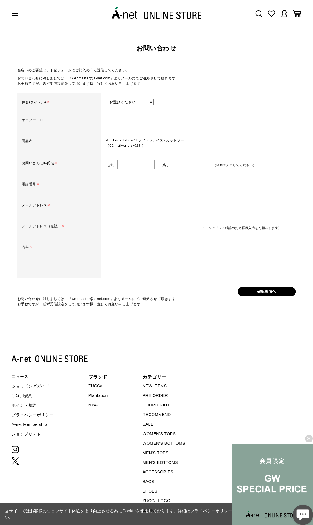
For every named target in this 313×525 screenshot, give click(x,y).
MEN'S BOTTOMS (160, 462)
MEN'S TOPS (155, 452)
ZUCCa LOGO (156, 500)
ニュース (20, 376)
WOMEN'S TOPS (159, 433)
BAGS (148, 481)
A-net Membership (29, 424)
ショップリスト (26, 434)
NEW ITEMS (155, 386)
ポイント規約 (24, 405)
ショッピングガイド (30, 386)
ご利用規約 (22, 395)
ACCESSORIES (158, 472)
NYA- (93, 405)
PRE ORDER (155, 395)
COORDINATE (157, 405)
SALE (148, 424)
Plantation (98, 395)
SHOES (150, 491)
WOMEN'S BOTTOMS (164, 443)
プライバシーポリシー (33, 415)
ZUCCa (95, 386)
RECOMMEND (157, 414)
